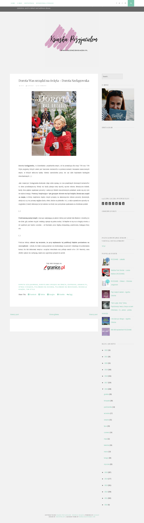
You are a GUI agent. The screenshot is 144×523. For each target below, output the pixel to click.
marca (106, 451)
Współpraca (29, 3)
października (108, 407)
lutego (106, 458)
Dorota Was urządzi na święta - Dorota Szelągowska (54, 80)
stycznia (106, 464)
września (107, 413)
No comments (42, 85)
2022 (106, 350)
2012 (106, 492)
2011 (106, 498)
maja (105, 439)
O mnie (19, 3)
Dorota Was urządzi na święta (52, 284)
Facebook (32, 294)
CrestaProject (60, 517)
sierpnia (106, 420)
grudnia (106, 394)
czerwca (106, 432)
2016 (106, 389)
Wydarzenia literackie (45, 3)
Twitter (41, 294)
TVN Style (30, 289)
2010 (106, 504)
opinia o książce (26, 287)
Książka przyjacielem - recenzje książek (70, 515)
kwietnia (106, 445)
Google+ (51, 294)
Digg (69, 294)
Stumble (61, 294)
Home (13, 3)
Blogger (96, 515)
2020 (106, 363)
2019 (106, 369)
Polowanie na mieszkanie (66, 287)
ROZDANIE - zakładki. (118, 259)
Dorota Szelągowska (28, 284)
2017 (106, 382)
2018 (106, 376)
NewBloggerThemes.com (87, 517)
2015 (106, 472)
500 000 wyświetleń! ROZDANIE (121, 329)
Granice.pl (82, 284)
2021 (106, 356)
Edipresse (72, 284)
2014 (106, 479)
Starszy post (93, 314)
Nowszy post (14, 314)
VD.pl (103, 246)
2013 (106, 485)
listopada (107, 400)
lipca (105, 426)
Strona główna (54, 314)
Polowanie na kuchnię (44, 287)
